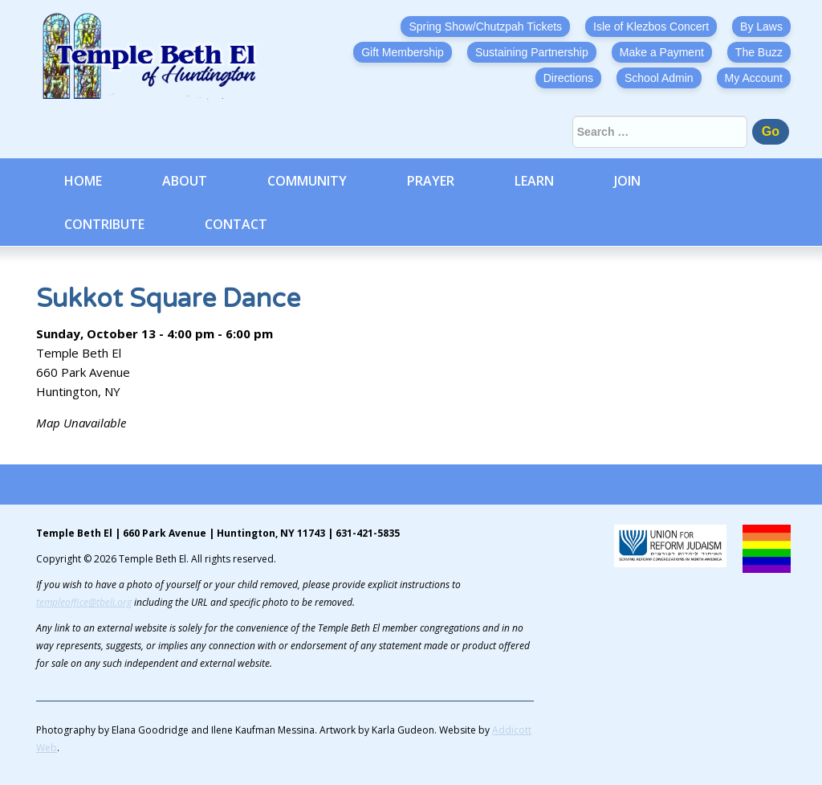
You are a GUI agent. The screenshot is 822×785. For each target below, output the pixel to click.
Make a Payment (662, 52)
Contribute (104, 224)
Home (83, 181)
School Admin (659, 78)
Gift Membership (402, 52)
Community (307, 181)
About (184, 181)
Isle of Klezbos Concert (651, 26)
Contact (236, 224)
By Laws (761, 26)
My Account (754, 78)
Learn (534, 181)
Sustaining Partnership (531, 52)
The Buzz (759, 52)
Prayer (430, 181)
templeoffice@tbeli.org (84, 602)
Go (770, 131)
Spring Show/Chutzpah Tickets (485, 26)
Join (627, 181)
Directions (568, 78)
